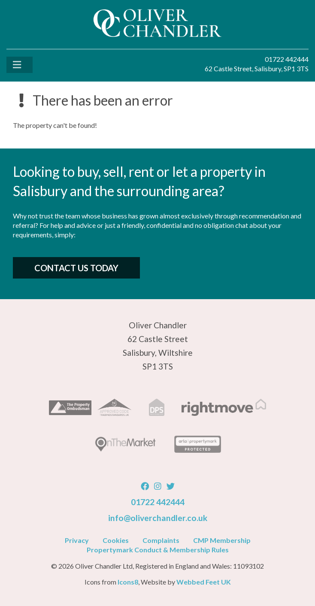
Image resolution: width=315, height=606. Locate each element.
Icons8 (128, 582)
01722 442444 (158, 502)
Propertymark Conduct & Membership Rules (158, 549)
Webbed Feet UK (203, 582)
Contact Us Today (76, 268)
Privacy (77, 540)
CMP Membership (222, 540)
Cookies (116, 540)
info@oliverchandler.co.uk (157, 518)
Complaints (160, 540)
